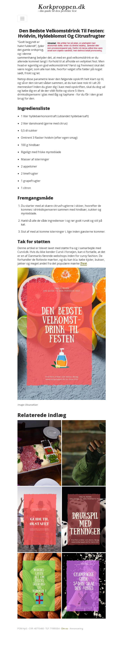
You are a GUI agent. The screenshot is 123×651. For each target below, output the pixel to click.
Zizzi (83, 263)
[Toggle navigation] (22, 18)
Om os (64, 628)
